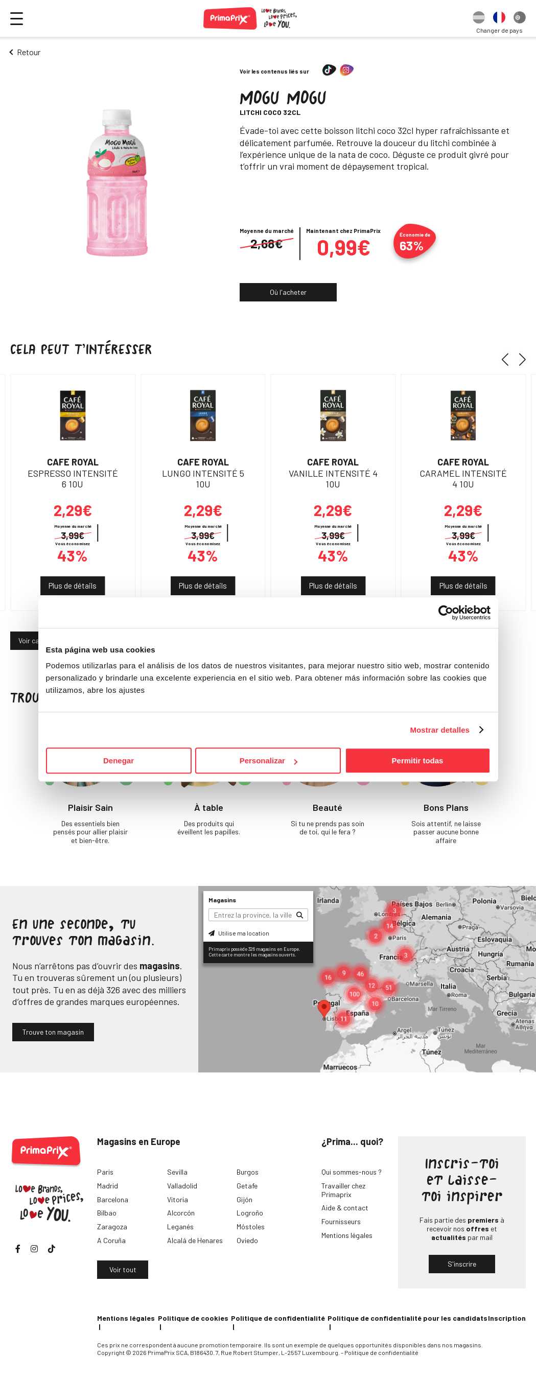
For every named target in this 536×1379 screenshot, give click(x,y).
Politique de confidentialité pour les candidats (407, 1318)
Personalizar (268, 760)
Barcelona (112, 1199)
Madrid (107, 1185)
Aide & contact (344, 1207)
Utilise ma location (238, 933)
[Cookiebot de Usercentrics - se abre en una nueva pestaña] (446, 612)
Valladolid (182, 1185)
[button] (509, 359)
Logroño (250, 1212)
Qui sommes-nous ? (351, 1171)
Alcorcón (181, 1212)
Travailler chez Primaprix (343, 1190)
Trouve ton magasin (53, 1031)
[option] (479, 18)
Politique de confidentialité (278, 1318)
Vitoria (177, 1199)
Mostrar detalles (440, 730)
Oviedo (247, 1240)
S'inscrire (462, 1263)
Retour (28, 52)
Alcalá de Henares (195, 1240)
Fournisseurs (341, 1221)
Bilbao (106, 1212)
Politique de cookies (193, 1318)
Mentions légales (346, 1235)
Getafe (247, 1185)
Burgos (248, 1171)
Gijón (244, 1199)
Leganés (180, 1226)
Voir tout (122, 1269)
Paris (105, 1171)
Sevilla (177, 1171)
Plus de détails (73, 585)
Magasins (222, 899)
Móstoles (251, 1226)
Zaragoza (112, 1226)
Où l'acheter (288, 292)
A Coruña (111, 1240)
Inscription (507, 1318)
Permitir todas (418, 760)
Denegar (118, 760)
